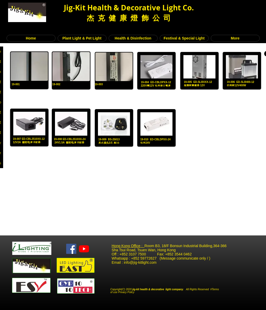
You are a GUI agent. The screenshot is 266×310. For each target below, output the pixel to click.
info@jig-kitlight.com (140, 262)
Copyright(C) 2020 (121, 289)
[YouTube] (84, 249)
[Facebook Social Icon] (71, 249)
